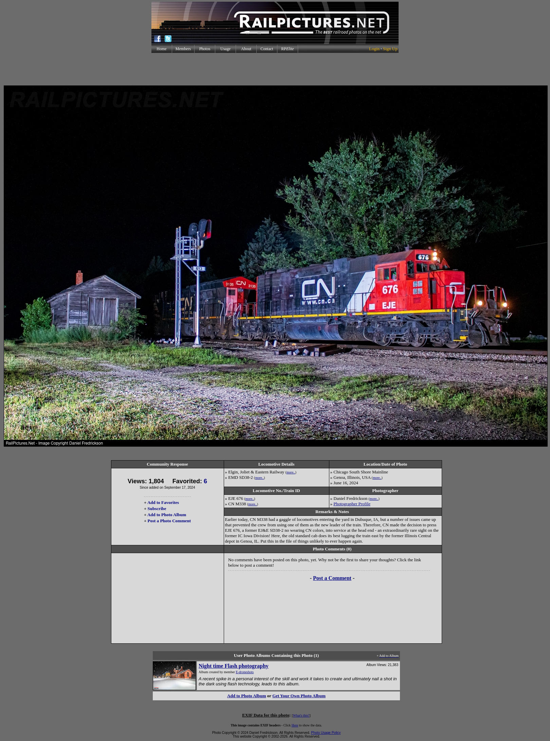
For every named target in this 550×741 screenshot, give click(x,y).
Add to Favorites (163, 502)
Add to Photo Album (166, 514)
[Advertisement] (275, 69)
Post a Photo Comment (169, 520)
